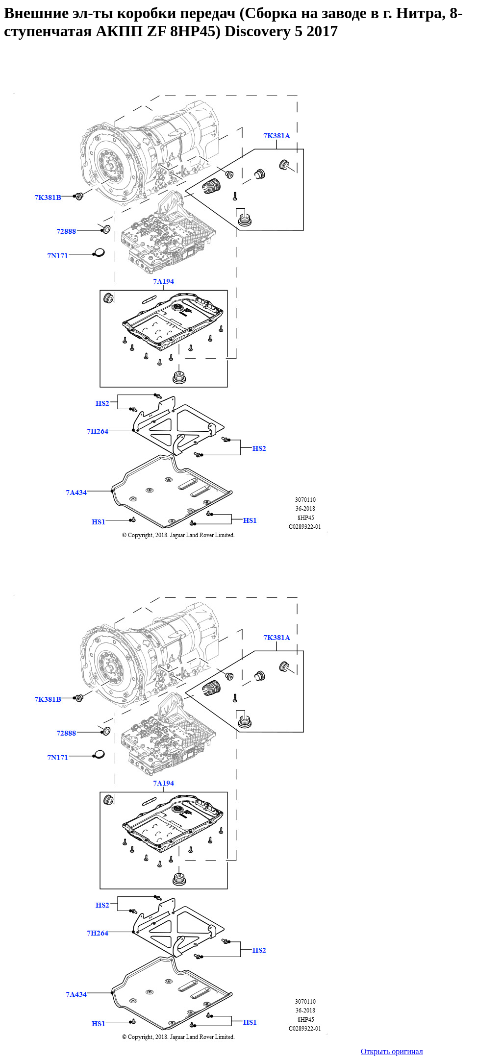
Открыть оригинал (392, 1051)
